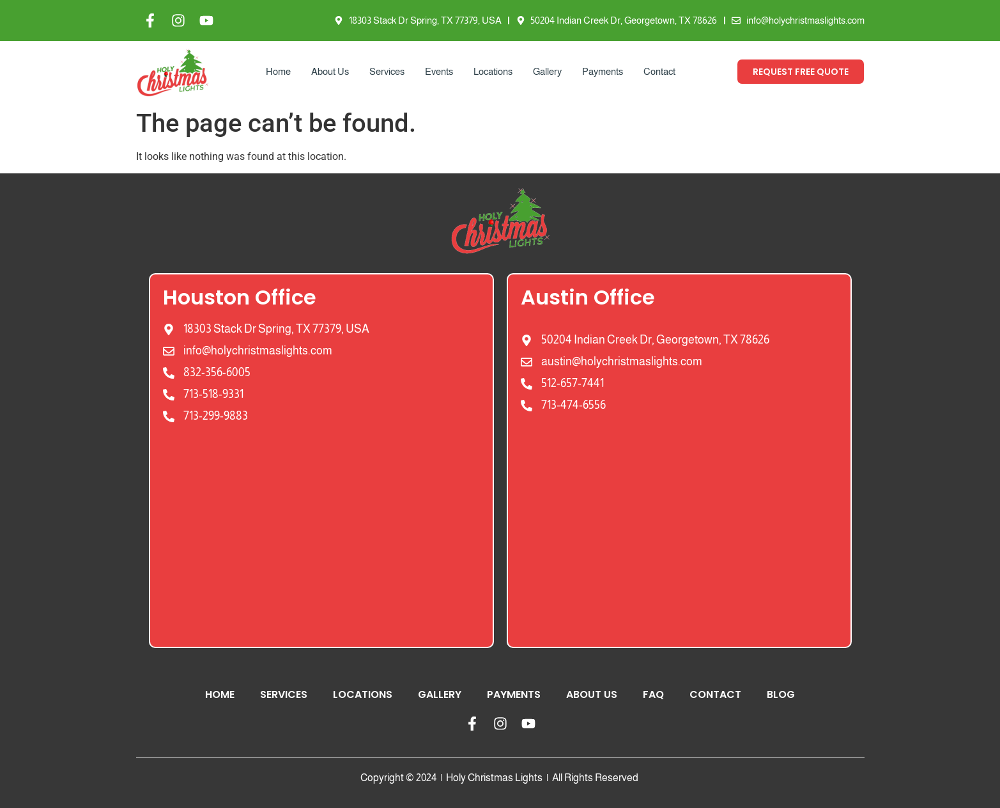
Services (386, 71)
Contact (659, 71)
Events (439, 71)
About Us (330, 71)
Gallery (547, 71)
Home (278, 71)
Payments (602, 71)
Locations (492, 71)
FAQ (653, 694)
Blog (781, 694)
